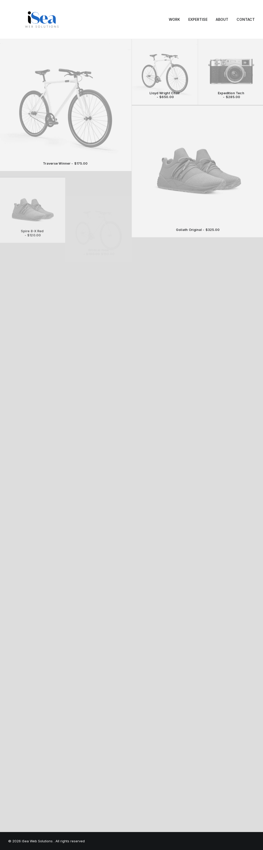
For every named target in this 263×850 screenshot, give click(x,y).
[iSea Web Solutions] (41, 19)
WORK (174, 19)
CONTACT (246, 19)
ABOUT (222, 19)
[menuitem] (176, 19)
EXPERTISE (198, 19)
